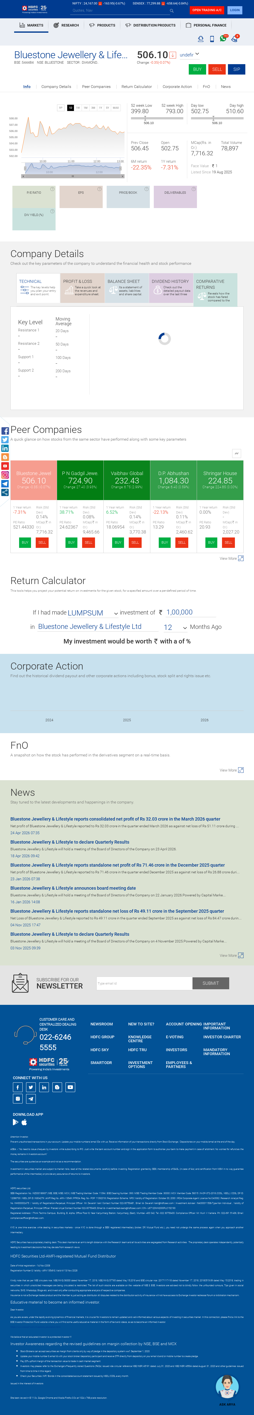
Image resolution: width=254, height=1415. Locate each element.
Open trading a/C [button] (207, 10)
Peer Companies (96, 87)
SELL (42, 542)
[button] (190, 55)
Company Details (56, 87)
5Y (107, 107)
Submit (211, 983)
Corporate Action (177, 87)
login (235, 10)
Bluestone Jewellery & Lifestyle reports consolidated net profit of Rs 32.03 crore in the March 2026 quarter (115, 819)
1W (78, 107)
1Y (100, 107)
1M (86, 107)
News (226, 87)
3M (93, 107)
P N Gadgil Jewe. (80, 473)
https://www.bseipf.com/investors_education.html (35, 1327)
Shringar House (220, 473)
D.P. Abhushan (173, 473)
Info (27, 87)
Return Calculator (137, 87)
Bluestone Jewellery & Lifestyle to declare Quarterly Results (69, 842)
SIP (236, 69)
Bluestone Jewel (33, 473)
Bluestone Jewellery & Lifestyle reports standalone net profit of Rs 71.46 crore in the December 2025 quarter (117, 865)
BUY (25, 542)
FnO (206, 87)
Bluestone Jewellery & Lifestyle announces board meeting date (73, 888)
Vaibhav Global (127, 473)
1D (70, 107)
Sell (217, 69)
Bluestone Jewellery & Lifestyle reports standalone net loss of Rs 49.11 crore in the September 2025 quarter (117, 911)
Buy (197, 69)
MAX (116, 107)
